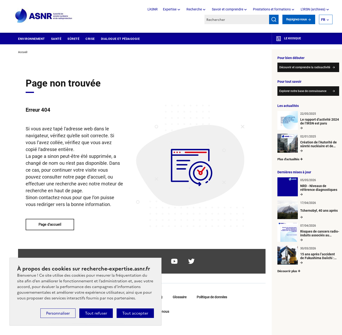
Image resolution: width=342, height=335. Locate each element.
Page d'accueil (49, 224)
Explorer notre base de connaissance (302, 91)
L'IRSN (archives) (315, 9)
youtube (174, 261)
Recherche (196, 9)
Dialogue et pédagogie (120, 38)
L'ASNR (152, 9)
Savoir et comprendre (230, 9)
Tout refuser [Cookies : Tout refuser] (96, 313)
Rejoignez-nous (298, 19)
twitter (191, 261)
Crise (90, 38)
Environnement (31, 38)
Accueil (22, 52)
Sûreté (73, 38)
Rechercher (274, 19)
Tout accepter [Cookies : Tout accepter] (135, 313)
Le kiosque (288, 38)
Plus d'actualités (290, 159)
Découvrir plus (289, 271)
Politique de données (212, 297)
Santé (56, 38)
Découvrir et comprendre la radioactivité (304, 67)
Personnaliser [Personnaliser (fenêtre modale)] (58, 313)
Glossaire (179, 297)
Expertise (172, 9)
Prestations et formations (274, 9)
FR (325, 19)
